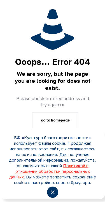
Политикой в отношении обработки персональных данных (49, 171)
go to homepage (55, 120)
